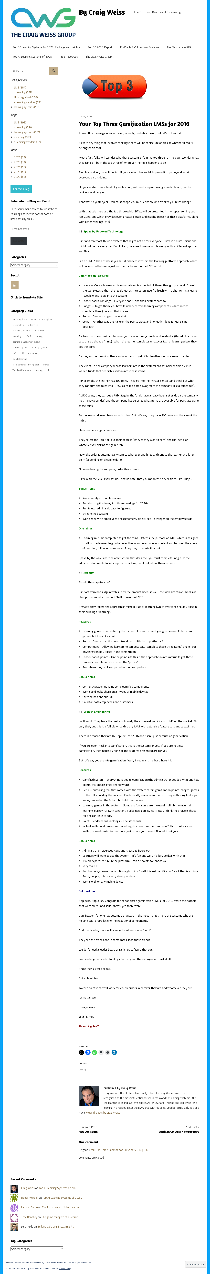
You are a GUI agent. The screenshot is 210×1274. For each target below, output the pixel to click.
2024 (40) (20, 167)
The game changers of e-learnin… (60, 1217)
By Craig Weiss (102, 12)
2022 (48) (20, 177)
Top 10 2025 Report (100, 47)
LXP (22, 353)
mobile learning (19, 359)
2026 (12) (20, 157)
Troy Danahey (29, 1217)
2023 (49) (20, 172)
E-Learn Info (18, 325)
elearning (16, 336)
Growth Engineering (97, 711)
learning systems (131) (27, 107)
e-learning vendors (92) (27, 142)
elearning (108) (22, 137)
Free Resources (69, 57)
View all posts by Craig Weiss (103, 1112)
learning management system (26, 341)
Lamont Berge (29, 1207)
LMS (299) (20, 122)
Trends (46, 364)
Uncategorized (42, 370)
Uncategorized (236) (26, 97)
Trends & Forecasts (21, 370)
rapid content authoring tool (25, 364)
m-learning (33, 353)
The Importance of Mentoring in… (61, 1207)
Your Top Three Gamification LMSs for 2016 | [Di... (119, 1150)
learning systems (40, 347)
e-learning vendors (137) (28, 102)
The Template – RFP (179, 47)
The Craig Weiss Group (99, 57)
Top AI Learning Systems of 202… (58, 1188)
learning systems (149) (27, 132)
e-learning (33, 325)
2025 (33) (20, 162)
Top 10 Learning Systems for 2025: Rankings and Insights (46, 47)
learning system (20, 347)
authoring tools (19, 319)
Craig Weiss (28, 1188)
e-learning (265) (23, 92)
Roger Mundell (29, 1198)
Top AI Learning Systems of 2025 (32, 57)
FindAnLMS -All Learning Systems (139, 47)
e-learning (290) (23, 127)
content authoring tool (41, 319)
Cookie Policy (65, 1268)
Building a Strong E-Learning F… (55, 1226)
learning (39, 336)
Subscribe (18, 241)
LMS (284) (20, 87)
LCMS (28, 336)
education (39, 330)
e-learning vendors (21, 330)
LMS (14, 353)
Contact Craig (21, 189)
